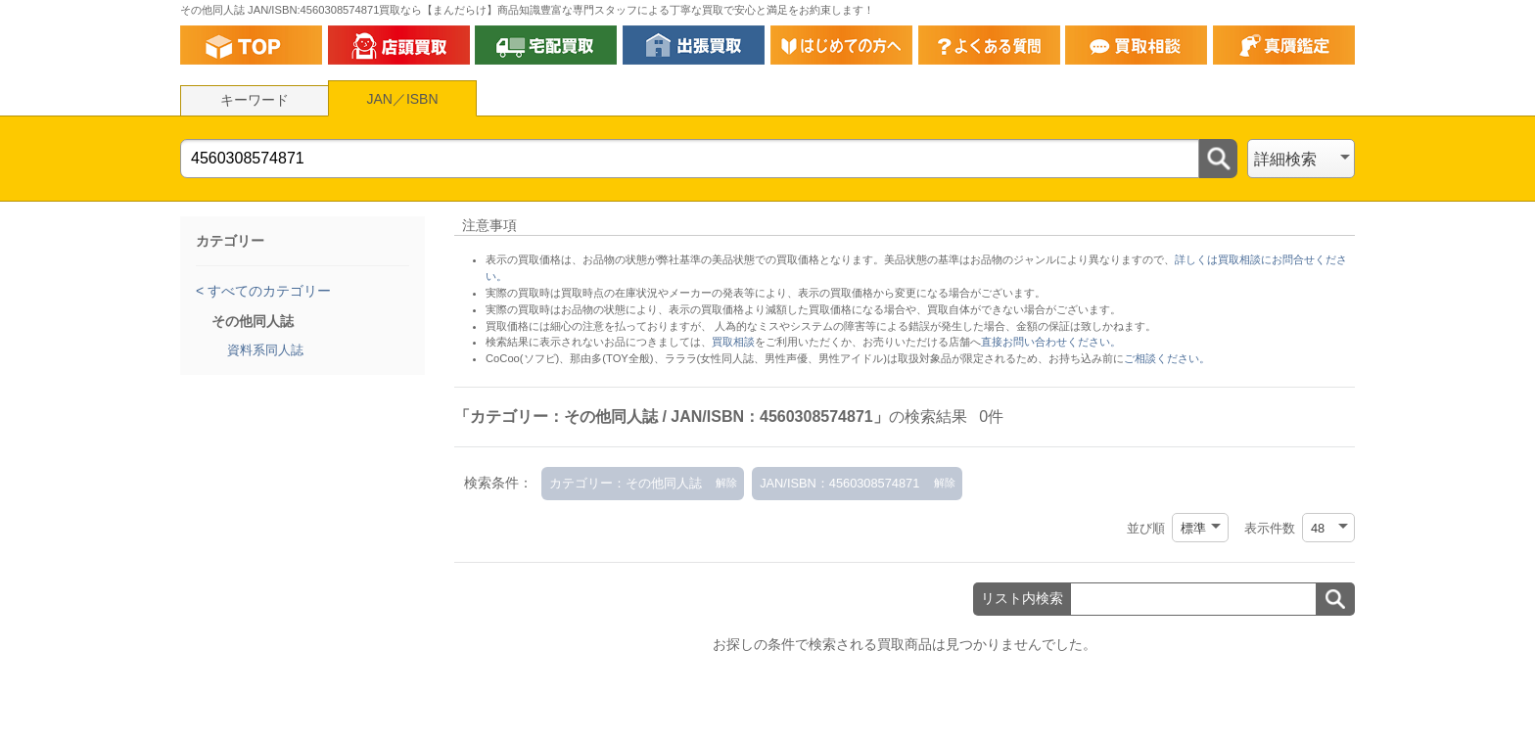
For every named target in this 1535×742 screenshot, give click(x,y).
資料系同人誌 (265, 350)
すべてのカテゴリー (267, 291)
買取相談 (733, 342)
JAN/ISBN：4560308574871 (839, 483)
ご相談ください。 (1167, 358)
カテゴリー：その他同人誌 (625, 483)
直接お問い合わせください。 (1051, 342)
